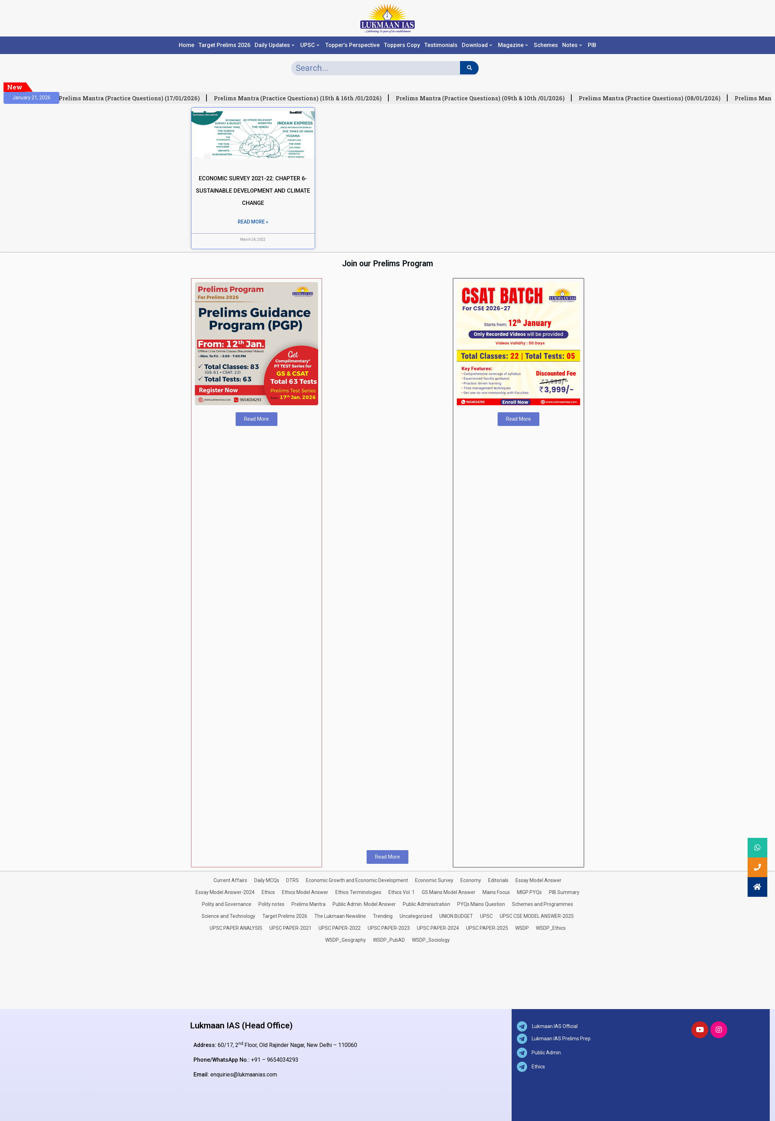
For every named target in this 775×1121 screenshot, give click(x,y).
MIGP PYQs (529, 892)
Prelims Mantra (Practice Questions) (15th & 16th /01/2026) (300, 98)
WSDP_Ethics (551, 928)
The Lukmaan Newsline (340, 916)
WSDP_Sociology (431, 939)
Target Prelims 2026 (224, 45)
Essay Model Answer (538, 880)
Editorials (498, 880)
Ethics (268, 892)
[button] (757, 887)
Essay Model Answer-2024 (225, 892)
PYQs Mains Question (481, 904)
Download (477, 45)
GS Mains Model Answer (448, 892)
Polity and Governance (226, 904)
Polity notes (271, 904)
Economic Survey (434, 880)
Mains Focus (496, 892)
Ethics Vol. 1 (401, 892)
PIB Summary (564, 892)
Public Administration (426, 904)
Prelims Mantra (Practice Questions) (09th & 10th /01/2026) (482, 98)
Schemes (546, 45)
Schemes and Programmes (542, 904)
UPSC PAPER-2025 (487, 928)
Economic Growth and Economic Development (357, 880)
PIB (592, 45)
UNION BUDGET (456, 916)
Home (186, 45)
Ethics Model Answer (305, 892)
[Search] (469, 67)
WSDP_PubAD (389, 939)
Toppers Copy (402, 45)
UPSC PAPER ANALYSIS (236, 928)
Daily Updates (274, 45)
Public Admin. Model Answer (364, 904)
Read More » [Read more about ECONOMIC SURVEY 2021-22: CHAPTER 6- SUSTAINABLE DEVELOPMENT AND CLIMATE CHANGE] (253, 222)
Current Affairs (230, 880)
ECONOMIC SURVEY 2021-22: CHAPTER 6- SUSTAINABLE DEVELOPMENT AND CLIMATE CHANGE (253, 190)
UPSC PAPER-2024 (438, 928)
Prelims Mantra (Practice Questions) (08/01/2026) (652, 98)
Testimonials (441, 45)
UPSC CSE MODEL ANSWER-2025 (537, 916)
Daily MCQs (266, 880)
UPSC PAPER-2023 (389, 928)
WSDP (522, 928)
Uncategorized (416, 916)
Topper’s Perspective (352, 45)
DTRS (292, 880)
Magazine (513, 45)
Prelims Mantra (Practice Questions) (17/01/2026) (131, 98)
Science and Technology (228, 916)
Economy (470, 880)
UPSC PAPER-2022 (339, 928)
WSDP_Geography (345, 939)
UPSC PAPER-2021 (290, 928)
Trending (383, 916)
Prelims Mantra (308, 904)
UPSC (309, 45)
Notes (572, 45)
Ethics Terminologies (358, 892)
